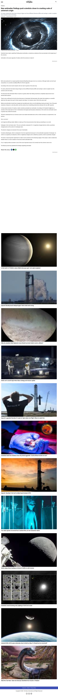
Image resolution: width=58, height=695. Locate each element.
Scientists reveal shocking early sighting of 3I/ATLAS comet (16, 605)
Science (3, 5)
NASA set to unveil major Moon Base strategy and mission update (18, 380)
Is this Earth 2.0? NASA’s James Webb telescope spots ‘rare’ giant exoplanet (20, 268)
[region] (29, 70)
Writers (28, 687)
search (56, 2)
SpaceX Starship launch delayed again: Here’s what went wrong (17, 305)
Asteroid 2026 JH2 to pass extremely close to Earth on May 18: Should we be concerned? (24, 643)
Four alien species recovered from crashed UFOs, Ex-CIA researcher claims (20, 530)
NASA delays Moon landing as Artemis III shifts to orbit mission (17, 568)
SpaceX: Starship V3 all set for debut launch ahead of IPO (16, 493)
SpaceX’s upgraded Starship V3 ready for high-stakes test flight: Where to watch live (22, 418)
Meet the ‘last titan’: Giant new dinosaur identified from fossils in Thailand (20, 680)
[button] (11, 150)
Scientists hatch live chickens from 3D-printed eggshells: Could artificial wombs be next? (24, 455)
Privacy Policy (33, 687)
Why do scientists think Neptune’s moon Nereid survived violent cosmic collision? (22, 343)
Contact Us (24, 687)
